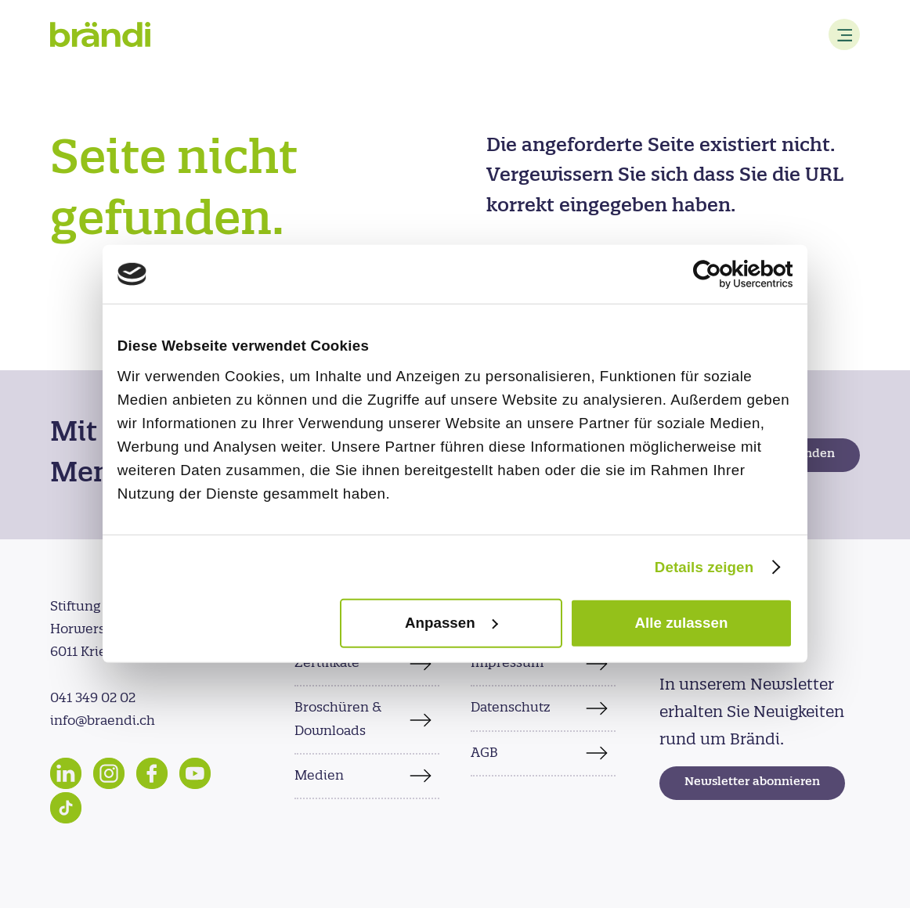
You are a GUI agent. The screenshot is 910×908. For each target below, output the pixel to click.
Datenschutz (511, 707)
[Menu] (844, 34)
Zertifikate (326, 663)
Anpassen (452, 622)
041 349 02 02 (92, 698)
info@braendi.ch (102, 721)
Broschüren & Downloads (337, 719)
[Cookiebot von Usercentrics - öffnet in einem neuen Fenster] (724, 275)
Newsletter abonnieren (752, 782)
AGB (484, 753)
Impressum (507, 663)
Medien (319, 775)
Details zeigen (704, 566)
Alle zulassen (681, 622)
